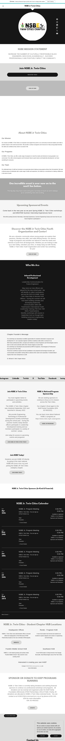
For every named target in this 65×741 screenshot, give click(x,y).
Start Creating (50, 1)
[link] (32, 6)
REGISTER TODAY (32, 74)
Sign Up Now (32, 88)
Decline (42, 735)
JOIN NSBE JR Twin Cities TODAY (17, 442)
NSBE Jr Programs (48, 423)
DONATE (32, 707)
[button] (6, 6)
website (16, 642)
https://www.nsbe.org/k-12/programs (47, 419)
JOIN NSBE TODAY (17, 472)
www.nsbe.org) (19, 463)
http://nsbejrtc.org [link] (24, 514)
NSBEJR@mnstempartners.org (34, 666)
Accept (56, 735)
